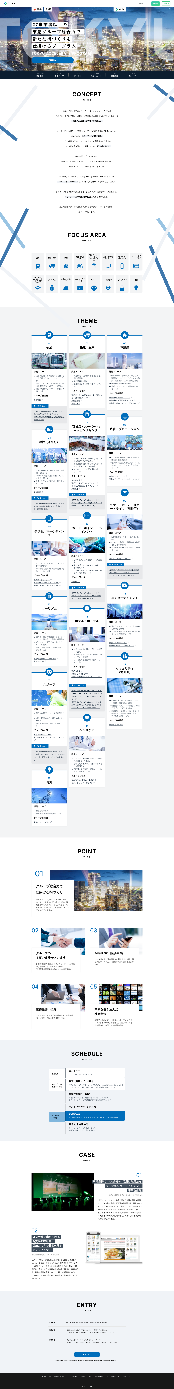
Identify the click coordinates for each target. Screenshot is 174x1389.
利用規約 (74, 1376)
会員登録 (155, 3)
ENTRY (52, 60)
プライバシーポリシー (112, 1376)
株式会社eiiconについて (61, 1376)
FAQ (90, 1376)
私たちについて (127, 1376)
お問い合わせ (99, 1376)
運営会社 (83, 1376)
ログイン (166, 3)
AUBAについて (142, 3)
